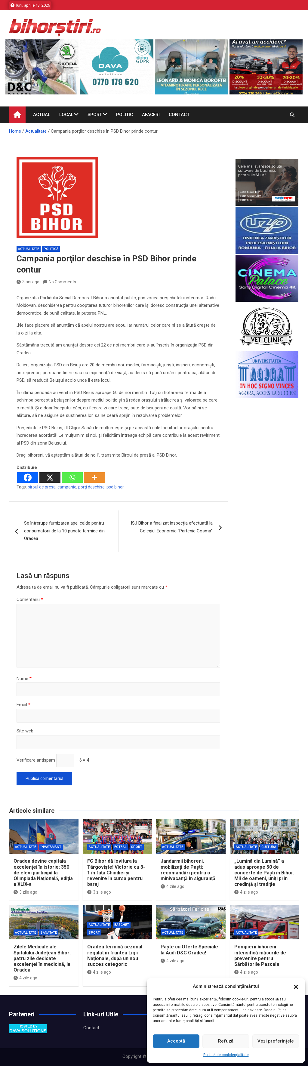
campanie (66, 487)
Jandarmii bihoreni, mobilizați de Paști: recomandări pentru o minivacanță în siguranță (188, 869)
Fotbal (120, 847)
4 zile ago (172, 886)
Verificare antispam (36, 760)
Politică (51, 249)
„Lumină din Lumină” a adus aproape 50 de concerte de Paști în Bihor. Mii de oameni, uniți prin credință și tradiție (264, 872)
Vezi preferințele (275, 1041)
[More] (94, 477)
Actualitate (28, 249)
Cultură (268, 847)
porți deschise (91, 487)
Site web (25, 731)
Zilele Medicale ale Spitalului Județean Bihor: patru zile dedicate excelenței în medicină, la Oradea (42, 958)
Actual (41, 114)
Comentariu (30, 599)
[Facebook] (27, 477)
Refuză (225, 1041)
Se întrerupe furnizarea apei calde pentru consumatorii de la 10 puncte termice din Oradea (64, 530)
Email (23, 704)
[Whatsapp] (72, 477)
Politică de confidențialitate (226, 1055)
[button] (296, 987)
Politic (124, 114)
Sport (95, 114)
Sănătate (49, 933)
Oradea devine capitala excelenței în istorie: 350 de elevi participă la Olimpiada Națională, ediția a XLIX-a (43, 872)
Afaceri (151, 114)
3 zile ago (25, 892)
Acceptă (176, 1041)
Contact (179, 114)
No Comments (62, 281)
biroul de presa (42, 487)
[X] (49, 477)
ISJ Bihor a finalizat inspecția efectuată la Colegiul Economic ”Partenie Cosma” (172, 527)
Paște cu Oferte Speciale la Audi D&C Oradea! (189, 949)
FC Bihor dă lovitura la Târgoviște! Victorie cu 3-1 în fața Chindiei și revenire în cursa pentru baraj (116, 872)
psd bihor (115, 487)
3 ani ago (28, 281)
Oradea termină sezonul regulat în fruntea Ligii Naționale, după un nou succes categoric (114, 955)
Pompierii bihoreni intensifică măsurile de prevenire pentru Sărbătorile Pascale (260, 955)
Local (66, 114)
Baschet (121, 925)
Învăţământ (51, 847)
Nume (24, 678)
